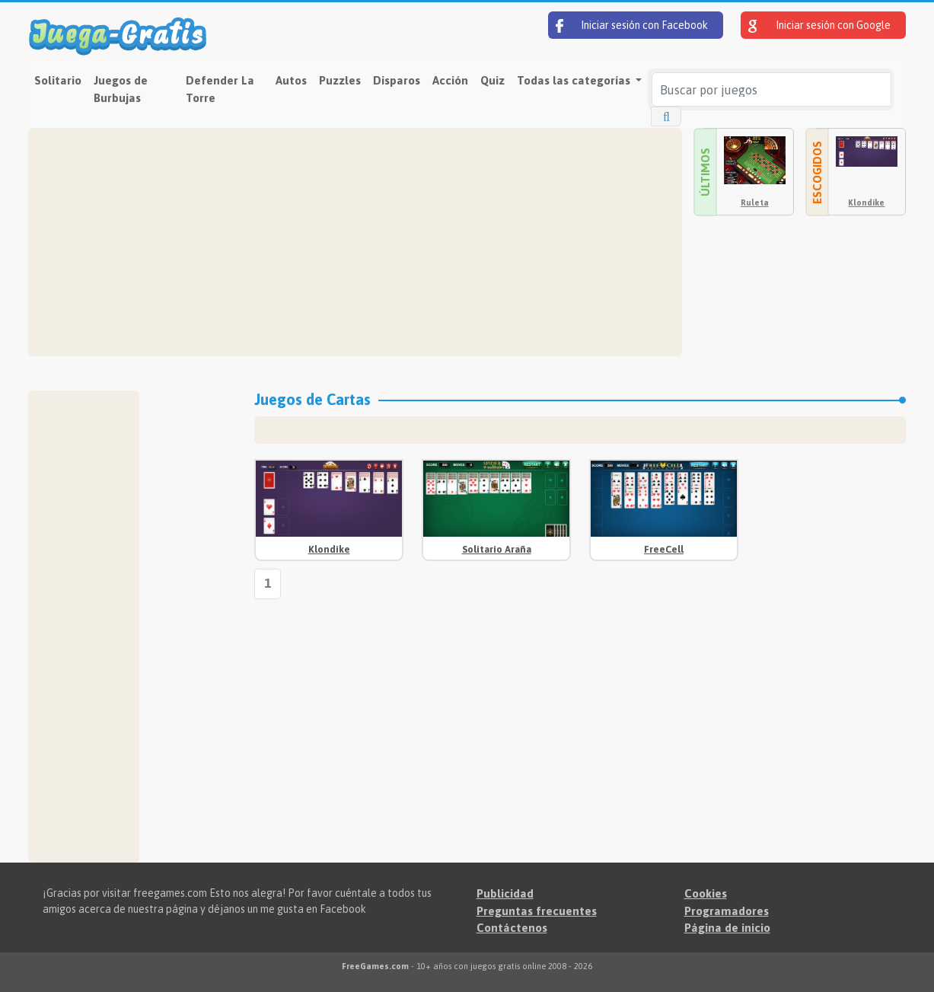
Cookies (705, 893)
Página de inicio (727, 927)
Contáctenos (512, 927)
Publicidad (505, 893)
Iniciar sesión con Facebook (632, 26)
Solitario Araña (496, 549)
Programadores (726, 910)
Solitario (57, 80)
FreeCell (664, 549)
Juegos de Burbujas (121, 89)
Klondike (866, 202)
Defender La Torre (220, 89)
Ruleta (755, 202)
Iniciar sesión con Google (819, 26)
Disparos (396, 80)
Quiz (492, 80)
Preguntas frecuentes (537, 910)
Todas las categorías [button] (575, 80)
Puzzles (340, 80)
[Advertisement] (355, 242)
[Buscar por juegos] (771, 89)
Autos (291, 80)
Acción (450, 80)
